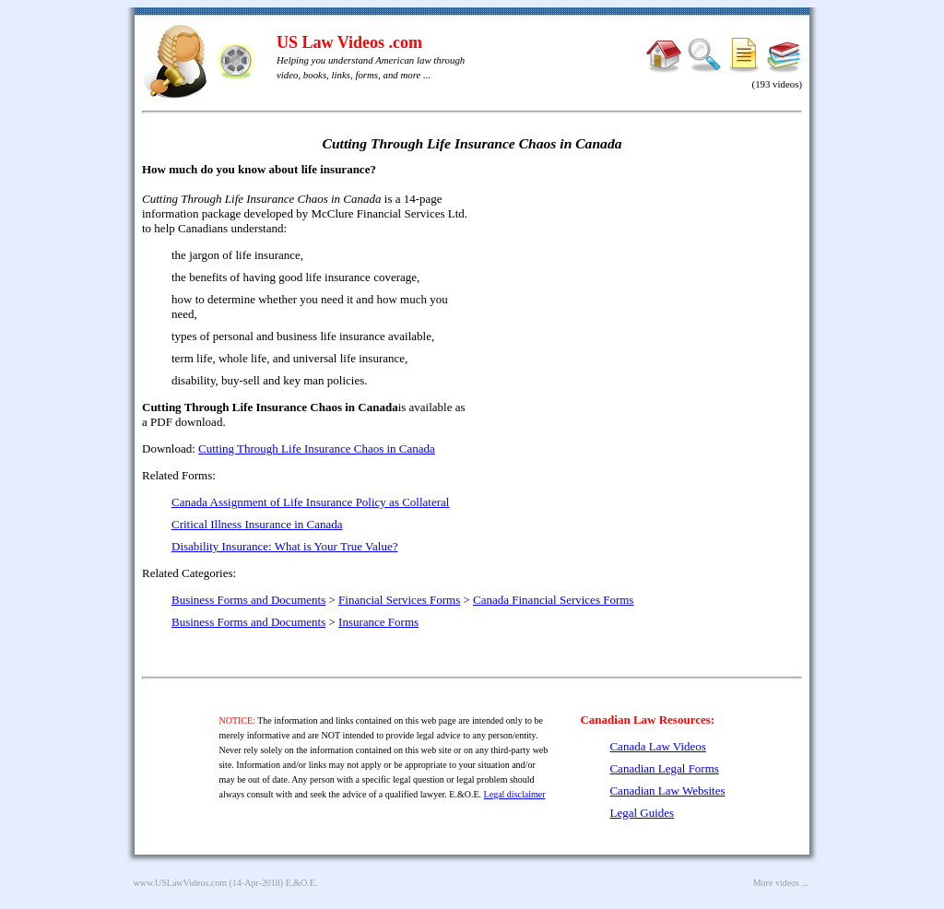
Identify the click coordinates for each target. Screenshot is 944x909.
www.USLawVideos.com (181, 883)
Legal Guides (641, 813)
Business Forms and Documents (248, 600)
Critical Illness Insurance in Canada (257, 524)
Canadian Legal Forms (663, 768)
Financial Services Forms (399, 600)
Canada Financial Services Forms (553, 600)
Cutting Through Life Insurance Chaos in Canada (316, 448)
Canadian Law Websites (667, 790)
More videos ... (780, 883)
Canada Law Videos (657, 746)
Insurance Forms (378, 622)
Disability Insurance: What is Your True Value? (284, 546)
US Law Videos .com (349, 42)
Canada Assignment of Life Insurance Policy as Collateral (310, 502)
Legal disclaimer (515, 794)
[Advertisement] (643, 295)
